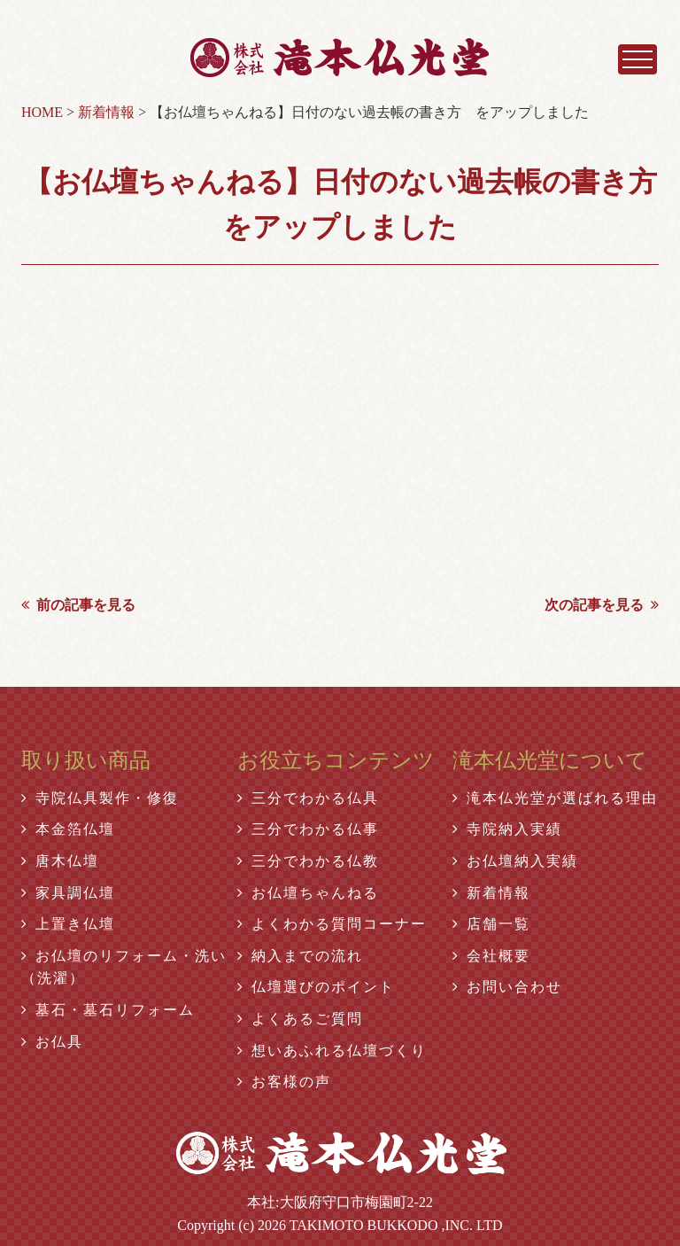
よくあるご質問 (300, 1018)
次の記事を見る (602, 604)
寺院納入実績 (507, 829)
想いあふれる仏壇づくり (332, 1050)
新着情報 (491, 892)
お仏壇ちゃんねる (308, 892)
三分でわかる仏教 (308, 860)
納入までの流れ (300, 955)
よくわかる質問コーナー (332, 923)
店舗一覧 (491, 923)
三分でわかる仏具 (308, 798)
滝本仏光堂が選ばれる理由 (555, 798)
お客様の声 (284, 1081)
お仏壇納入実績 (515, 860)
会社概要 (491, 955)
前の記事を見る (78, 604)
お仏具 (52, 1041)
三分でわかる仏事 (308, 829)
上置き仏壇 (68, 923)
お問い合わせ (507, 986)
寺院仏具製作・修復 (100, 798)
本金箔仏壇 (68, 829)
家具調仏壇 (68, 892)
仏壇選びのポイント (316, 986)
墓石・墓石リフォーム (108, 1009)
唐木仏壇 (60, 860)
